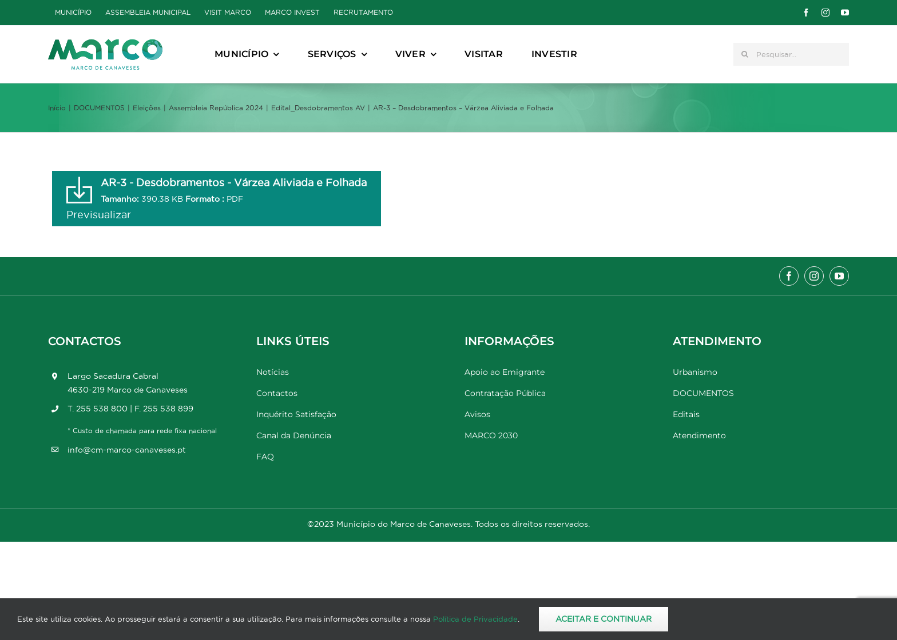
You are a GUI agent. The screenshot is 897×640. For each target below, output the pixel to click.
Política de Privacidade (475, 619)
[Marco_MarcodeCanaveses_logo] (105, 43)
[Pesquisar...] (791, 54)
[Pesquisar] (744, 54)
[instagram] (825, 13)
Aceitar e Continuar (603, 618)
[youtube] (845, 13)
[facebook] (806, 13)
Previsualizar (98, 214)
